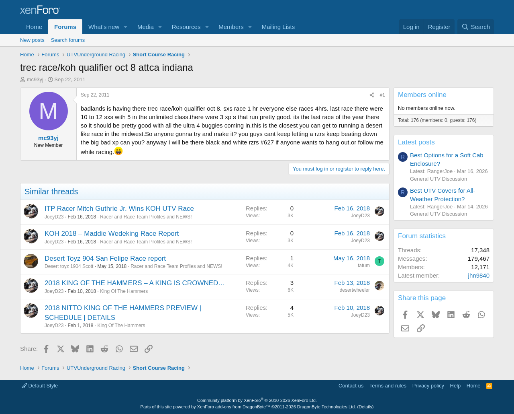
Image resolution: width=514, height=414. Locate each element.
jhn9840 (479, 275)
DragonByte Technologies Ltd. (326, 406)
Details (365, 406)
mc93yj (35, 79)
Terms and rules (387, 386)
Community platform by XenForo (257, 400)
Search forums (68, 40)
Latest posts (416, 142)
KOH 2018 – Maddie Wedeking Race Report (112, 233)
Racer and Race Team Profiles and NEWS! (146, 217)
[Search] (475, 26)
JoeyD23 (54, 217)
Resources (186, 26)
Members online (422, 95)
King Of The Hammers (124, 291)
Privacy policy (428, 386)
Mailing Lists (278, 26)
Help (455, 386)
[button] (125, 26)
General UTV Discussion (438, 179)
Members (231, 26)
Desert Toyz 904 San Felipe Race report (105, 258)
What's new (103, 26)
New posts (32, 40)
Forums (65, 26)
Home (34, 26)
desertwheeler (355, 290)
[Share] (372, 95)
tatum (364, 265)
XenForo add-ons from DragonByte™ (233, 406)
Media (145, 26)
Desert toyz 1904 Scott (69, 266)
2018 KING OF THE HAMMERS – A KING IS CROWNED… (135, 283)
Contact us (351, 386)
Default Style (40, 386)
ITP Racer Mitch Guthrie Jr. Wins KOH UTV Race (119, 208)
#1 (382, 95)
